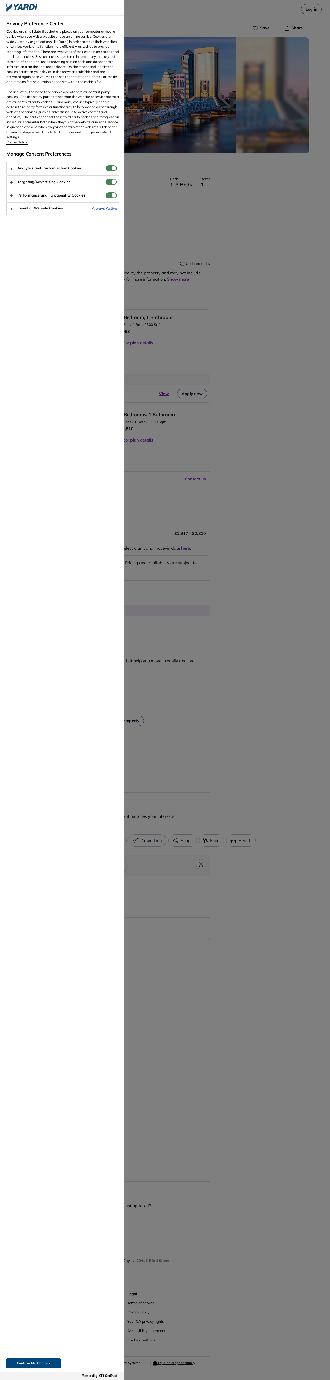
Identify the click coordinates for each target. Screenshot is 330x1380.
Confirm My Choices (33, 1363)
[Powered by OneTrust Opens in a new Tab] (101, 1376)
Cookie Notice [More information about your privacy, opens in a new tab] (16, 142)
